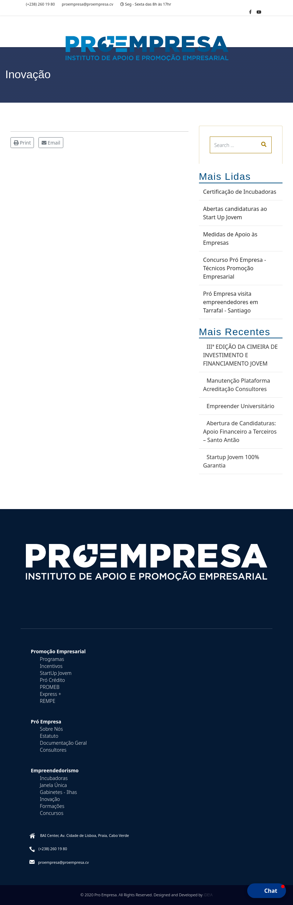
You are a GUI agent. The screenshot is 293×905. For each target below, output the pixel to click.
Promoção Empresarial (58, 651)
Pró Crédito (52, 680)
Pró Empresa (46, 721)
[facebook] (250, 12)
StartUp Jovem (56, 673)
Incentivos (51, 666)
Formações (52, 806)
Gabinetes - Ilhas (58, 792)
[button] (266, 890)
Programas (52, 659)
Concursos (51, 813)
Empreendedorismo (55, 770)
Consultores (53, 749)
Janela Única (53, 785)
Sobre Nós (51, 729)
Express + (50, 694)
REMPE (47, 701)
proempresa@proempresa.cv (87, 4)
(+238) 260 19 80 (40, 4)
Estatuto (49, 736)
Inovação (50, 799)
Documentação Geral (63, 743)
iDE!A (208, 894)
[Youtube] (259, 12)
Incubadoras (54, 778)
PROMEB (49, 687)
